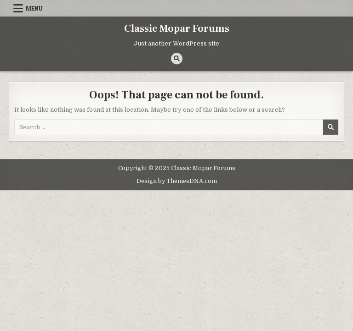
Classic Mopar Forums (176, 28)
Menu (34, 8)
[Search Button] (176, 58)
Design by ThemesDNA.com (177, 181)
